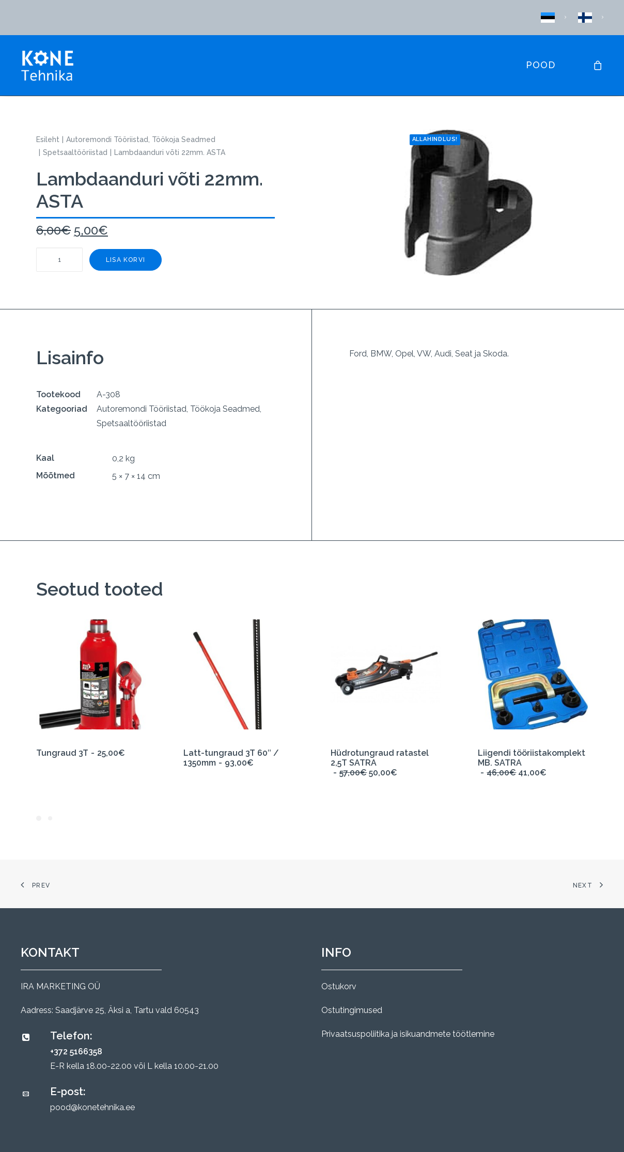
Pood (540, 64)
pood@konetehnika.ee (92, 1107)
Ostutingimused (351, 1010)
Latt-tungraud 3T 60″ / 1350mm (231, 758)
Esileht (47, 139)
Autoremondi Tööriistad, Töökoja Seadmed (140, 139)
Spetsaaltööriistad (75, 152)
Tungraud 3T (80, 753)
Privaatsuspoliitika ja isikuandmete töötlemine (407, 1034)
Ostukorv (338, 986)
